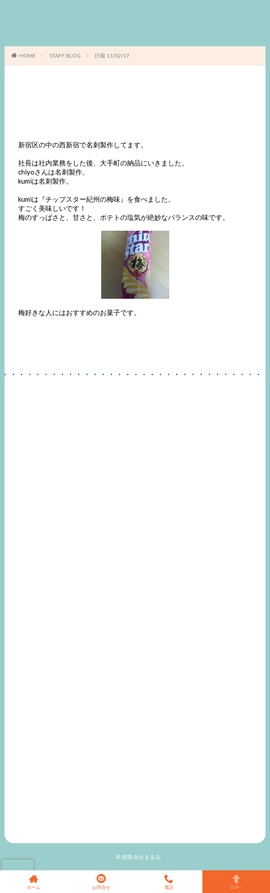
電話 (169, 881)
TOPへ (236, 881)
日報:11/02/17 (111, 55)
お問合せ (101, 881)
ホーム (34, 881)
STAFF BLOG (65, 55)
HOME (27, 55)
